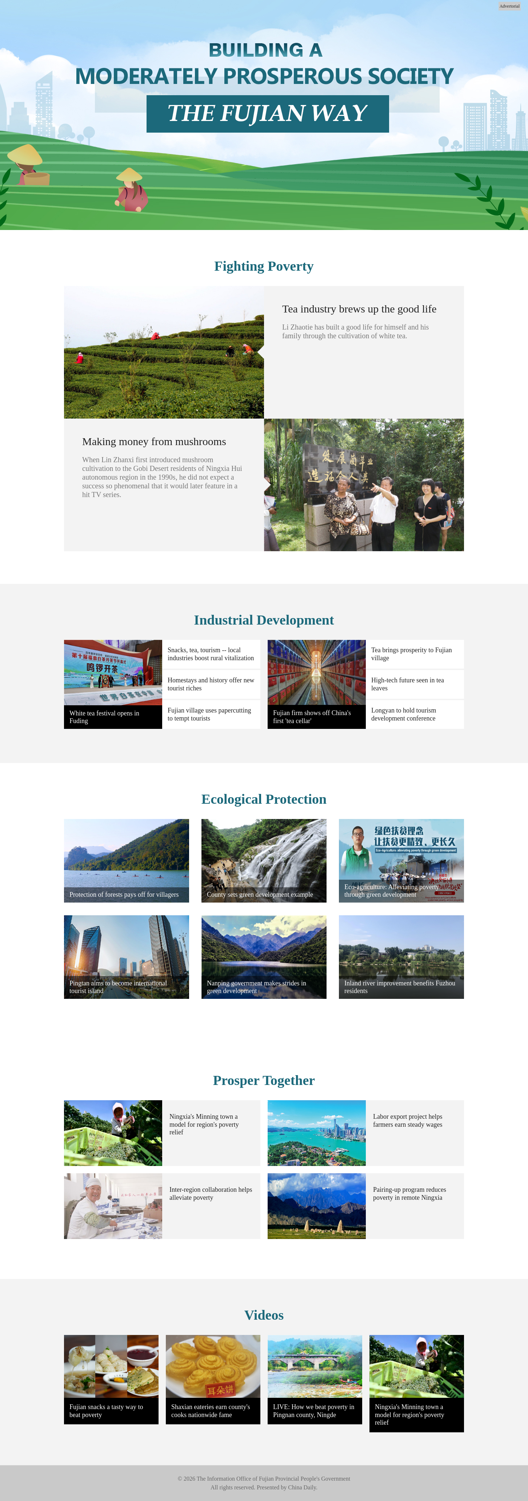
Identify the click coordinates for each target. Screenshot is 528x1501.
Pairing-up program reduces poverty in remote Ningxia (409, 1193)
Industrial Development (264, 620)
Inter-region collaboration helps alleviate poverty (210, 1193)
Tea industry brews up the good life (359, 309)
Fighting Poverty (263, 266)
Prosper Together (264, 1080)
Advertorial (510, 6)
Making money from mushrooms (154, 441)
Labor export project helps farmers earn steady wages (407, 1120)
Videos (264, 1315)
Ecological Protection (264, 799)
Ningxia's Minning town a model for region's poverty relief (204, 1124)
